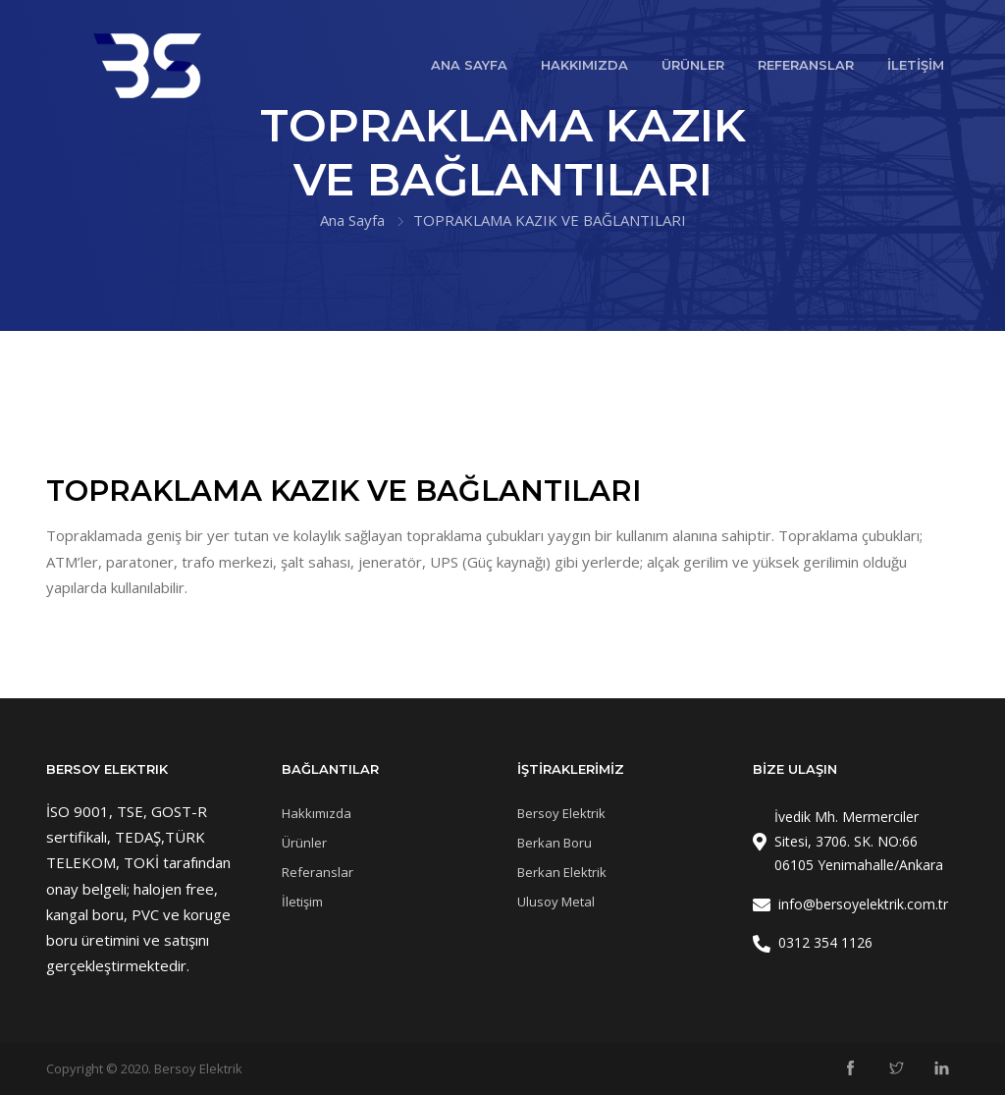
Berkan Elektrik (562, 872)
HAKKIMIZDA (584, 65)
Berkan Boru (554, 842)
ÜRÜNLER (692, 65)
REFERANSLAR (806, 65)
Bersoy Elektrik (561, 813)
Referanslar (317, 872)
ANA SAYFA (469, 65)
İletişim (302, 901)
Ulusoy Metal (556, 901)
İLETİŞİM (915, 65)
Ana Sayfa (352, 220)
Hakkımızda (316, 813)
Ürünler (304, 842)
